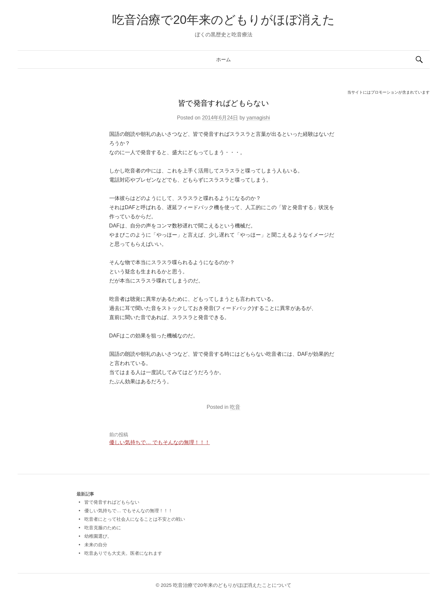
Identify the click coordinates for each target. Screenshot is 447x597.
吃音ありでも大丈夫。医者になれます (123, 553)
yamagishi (258, 117)
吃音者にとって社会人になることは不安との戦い (134, 519)
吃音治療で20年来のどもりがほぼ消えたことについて (232, 585)
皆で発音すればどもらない (111, 502)
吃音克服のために (102, 527)
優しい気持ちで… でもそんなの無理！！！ (159, 442)
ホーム (223, 59)
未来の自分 (95, 544)
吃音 (235, 407)
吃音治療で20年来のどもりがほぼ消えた (223, 20)
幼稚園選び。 (98, 536)
